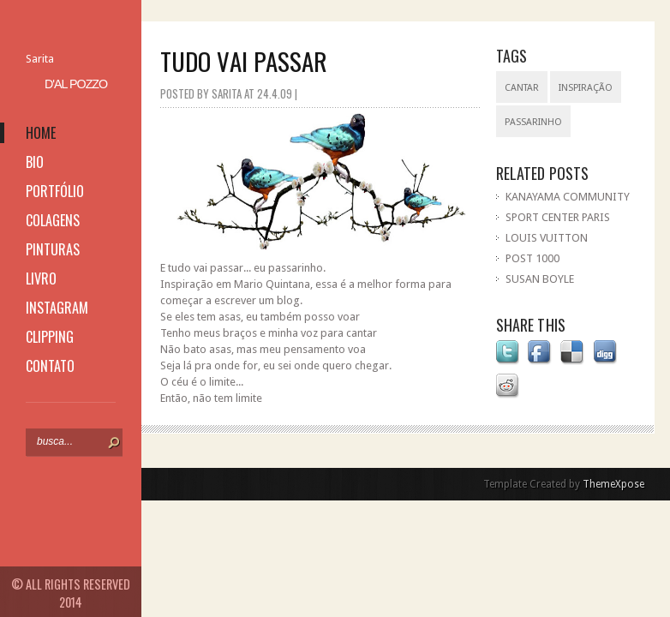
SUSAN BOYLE (539, 279)
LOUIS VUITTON (546, 237)
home (41, 133)
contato (50, 366)
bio (35, 162)
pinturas (53, 249)
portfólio (55, 191)
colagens (53, 220)
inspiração (586, 87)
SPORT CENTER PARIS (557, 217)
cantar (522, 87)
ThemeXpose (613, 484)
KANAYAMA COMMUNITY (567, 196)
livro (41, 278)
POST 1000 (532, 258)
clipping (50, 336)
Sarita (40, 58)
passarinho (533, 122)
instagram (57, 307)
